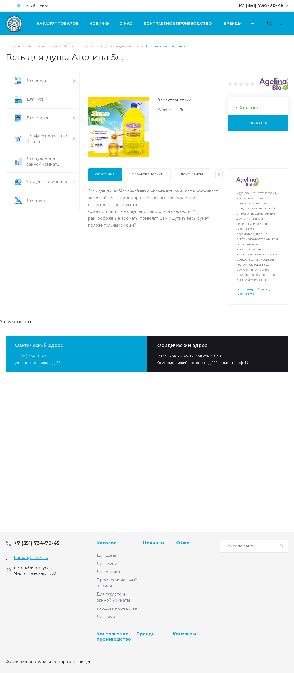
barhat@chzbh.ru (31, 557)
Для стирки (108, 571)
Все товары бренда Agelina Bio (254, 291)
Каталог (106, 542)
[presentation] (219, 174)
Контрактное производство (114, 636)
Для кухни (107, 563)
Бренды (146, 633)
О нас (182, 542)
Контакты (184, 633)
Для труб (106, 616)
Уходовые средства (117, 608)
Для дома (106, 555)
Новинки (153, 542)
